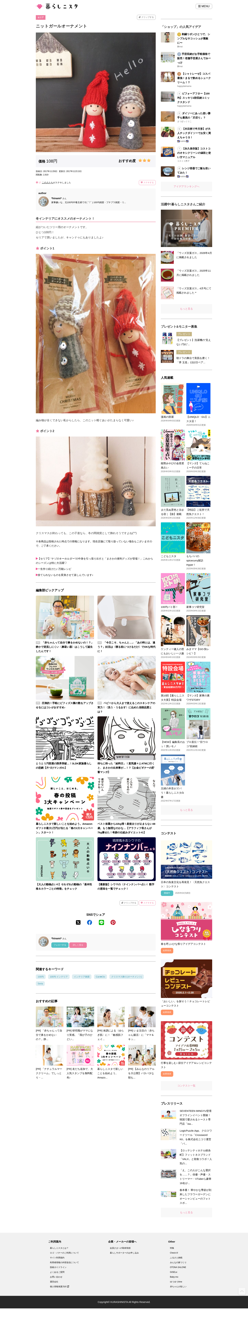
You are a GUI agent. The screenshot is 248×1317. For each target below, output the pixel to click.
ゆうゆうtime (176, 1282)
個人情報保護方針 (59, 1286)
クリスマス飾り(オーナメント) (126, 976)
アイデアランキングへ (186, 186)
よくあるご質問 (57, 1272)
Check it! (174, 1253)
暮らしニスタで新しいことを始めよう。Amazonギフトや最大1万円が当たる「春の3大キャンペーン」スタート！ (64, 828)
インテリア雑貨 (82, 976)
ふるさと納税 (176, 1257)
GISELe (173, 1272)
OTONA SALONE (178, 1267)
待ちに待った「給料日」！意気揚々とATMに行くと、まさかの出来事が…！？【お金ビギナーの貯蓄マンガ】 (125, 767)
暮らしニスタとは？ (59, 1248)
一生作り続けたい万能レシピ (54, 568)
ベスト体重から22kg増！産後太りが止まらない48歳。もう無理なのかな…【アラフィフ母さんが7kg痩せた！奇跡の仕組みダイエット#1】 (126, 828)
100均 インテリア (59, 976)
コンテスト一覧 (186, 1085)
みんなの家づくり (178, 1262)
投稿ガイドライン (58, 1267)
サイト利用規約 (57, 1257)
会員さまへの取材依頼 (120, 1248)
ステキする (147, 182)
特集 (172, 1248)
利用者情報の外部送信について (64, 1262)
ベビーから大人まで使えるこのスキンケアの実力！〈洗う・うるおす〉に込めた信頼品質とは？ (126, 707)
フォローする (60, 945)
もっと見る (186, 308)
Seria (40, 983)
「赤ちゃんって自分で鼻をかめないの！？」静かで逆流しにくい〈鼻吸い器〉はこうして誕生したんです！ (65, 647)
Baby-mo (174, 1277)
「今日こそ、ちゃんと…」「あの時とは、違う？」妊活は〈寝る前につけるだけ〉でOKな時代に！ (126, 647)
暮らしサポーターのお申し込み (124, 1253)
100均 (41, 976)
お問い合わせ (56, 1277)
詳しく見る (78, 945)
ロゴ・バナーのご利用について (64, 1253)
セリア (41, 17)
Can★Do (100, 976)
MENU (204, 6)
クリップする (146, 17)
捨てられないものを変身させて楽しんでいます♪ (65, 574)
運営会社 (54, 1282)
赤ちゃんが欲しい (178, 1286)
